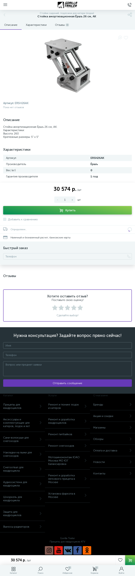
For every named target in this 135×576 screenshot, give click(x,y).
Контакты (112, 473)
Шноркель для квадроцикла (22, 498)
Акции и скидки (112, 416)
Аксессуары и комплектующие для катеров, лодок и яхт (22, 423)
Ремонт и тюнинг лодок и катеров (67, 406)
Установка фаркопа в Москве (67, 495)
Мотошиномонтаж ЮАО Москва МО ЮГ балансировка (67, 460)
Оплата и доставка (112, 450)
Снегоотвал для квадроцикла (22, 469)
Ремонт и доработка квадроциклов (67, 421)
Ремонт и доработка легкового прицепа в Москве (67, 479)
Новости (112, 462)
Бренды (112, 404)
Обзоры (112, 439)
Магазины (112, 427)
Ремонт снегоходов (67, 445)
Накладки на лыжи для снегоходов (22, 454)
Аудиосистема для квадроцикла (22, 483)
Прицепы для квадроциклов (22, 406)
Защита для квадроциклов (22, 513)
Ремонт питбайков (67, 434)
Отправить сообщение (67, 383)
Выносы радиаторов (22, 526)
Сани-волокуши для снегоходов (22, 439)
